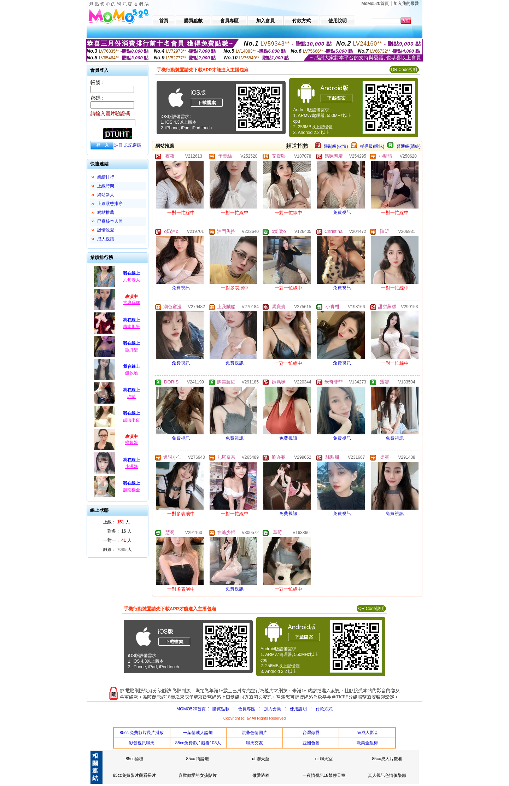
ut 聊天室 (324, 758)
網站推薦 (105, 212)
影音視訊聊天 (141, 742)
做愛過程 (260, 775)
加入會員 (272, 708)
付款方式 (324, 708)
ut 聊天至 (260, 758)
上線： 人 (116, 522)
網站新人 (105, 194)
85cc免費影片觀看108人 (198, 742)
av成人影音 (367, 732)
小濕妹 (131, 466)
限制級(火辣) (336, 146)
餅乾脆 (131, 373)
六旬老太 (131, 279)
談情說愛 (105, 230)
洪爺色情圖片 (254, 732)
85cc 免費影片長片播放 (141, 732)
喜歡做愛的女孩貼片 (198, 775)
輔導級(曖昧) (372, 146)
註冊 (118, 145)
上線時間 (105, 185)
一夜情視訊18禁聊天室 (324, 775)
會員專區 (246, 708)
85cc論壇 (134, 758)
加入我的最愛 (406, 3)
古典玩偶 (131, 302)
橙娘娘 (131, 442)
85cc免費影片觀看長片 (134, 775)
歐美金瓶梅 (367, 742)
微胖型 (131, 349)
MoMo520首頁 (375, 3)
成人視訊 (105, 238)
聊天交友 (254, 742)
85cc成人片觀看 (387, 758)
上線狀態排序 (110, 203)
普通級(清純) (409, 146)
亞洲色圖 (311, 742)
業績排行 (105, 177)
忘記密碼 (132, 145)
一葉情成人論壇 (198, 732)
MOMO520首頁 (191, 708)
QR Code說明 (404, 69)
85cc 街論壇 (197, 758)
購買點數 (220, 708)
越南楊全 (131, 489)
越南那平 (131, 326)
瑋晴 (131, 396)
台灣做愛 (311, 732)
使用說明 (298, 708)
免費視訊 (342, 212)
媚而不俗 (131, 419)
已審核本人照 (110, 221)
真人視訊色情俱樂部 (387, 775)
